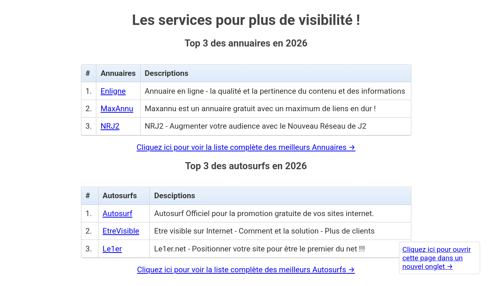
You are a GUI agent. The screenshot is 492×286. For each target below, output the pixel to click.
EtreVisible (121, 230)
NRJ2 (109, 126)
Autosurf (117, 213)
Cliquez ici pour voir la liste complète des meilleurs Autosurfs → (246, 269)
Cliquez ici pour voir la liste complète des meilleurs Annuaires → (245, 147)
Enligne (113, 91)
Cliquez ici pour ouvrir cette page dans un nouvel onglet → (436, 258)
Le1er (112, 248)
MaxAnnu (116, 108)
